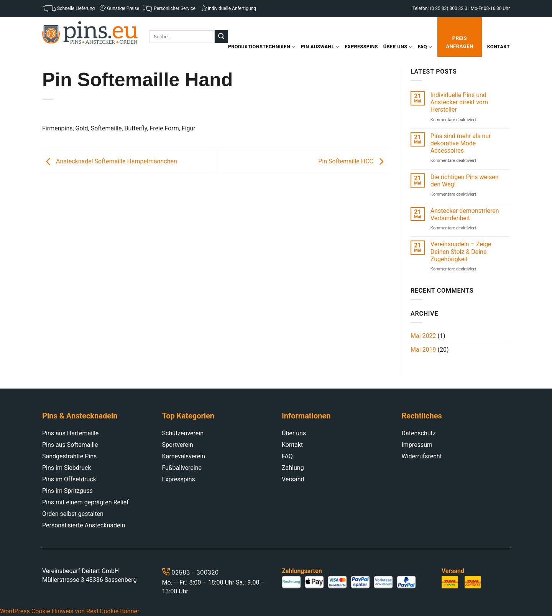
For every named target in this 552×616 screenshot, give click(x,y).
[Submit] (221, 36)
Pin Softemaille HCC (352, 161)
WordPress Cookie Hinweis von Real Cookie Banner (69, 611)
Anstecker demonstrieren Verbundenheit (464, 214)
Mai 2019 (423, 349)
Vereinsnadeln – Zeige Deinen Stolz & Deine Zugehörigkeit (460, 251)
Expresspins (361, 46)
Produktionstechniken (262, 47)
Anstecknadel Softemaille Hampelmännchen (109, 161)
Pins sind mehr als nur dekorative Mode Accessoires (460, 143)
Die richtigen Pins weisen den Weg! (464, 180)
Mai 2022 (423, 335)
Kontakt (498, 46)
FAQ (425, 47)
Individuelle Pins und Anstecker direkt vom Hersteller (459, 102)
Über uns (397, 47)
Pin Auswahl (320, 47)
